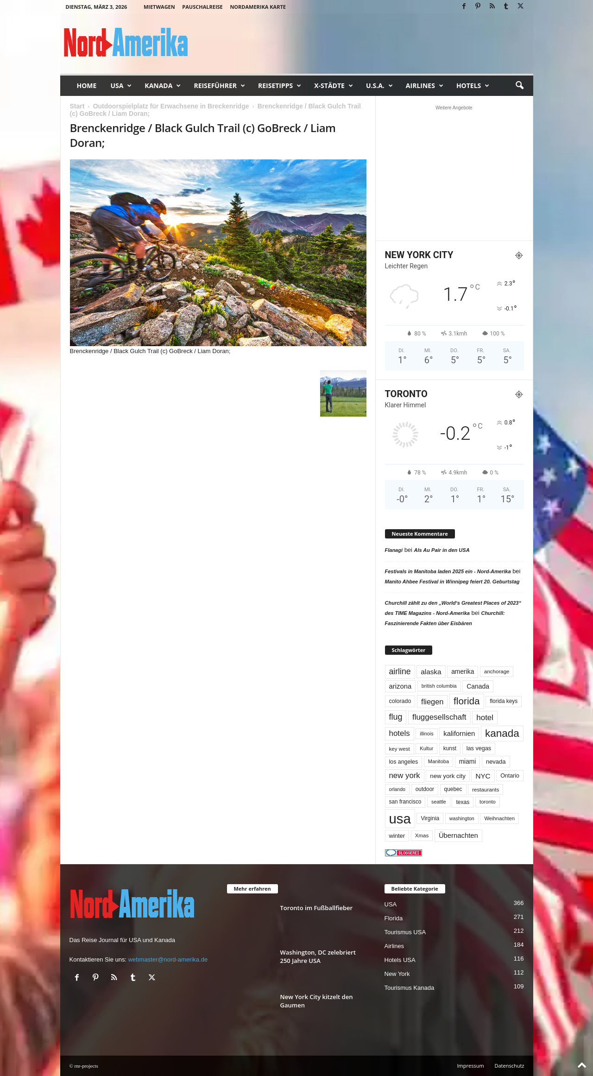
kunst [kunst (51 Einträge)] (449, 748)
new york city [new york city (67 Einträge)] (448, 775)
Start (77, 106)
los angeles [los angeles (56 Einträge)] (403, 762)
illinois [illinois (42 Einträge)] (426, 733)
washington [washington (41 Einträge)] (461, 818)
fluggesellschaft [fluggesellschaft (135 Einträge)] (439, 717)
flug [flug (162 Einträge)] (396, 717)
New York (397, 973)
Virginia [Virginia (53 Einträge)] (430, 818)
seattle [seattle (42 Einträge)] (438, 801)
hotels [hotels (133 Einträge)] (399, 733)
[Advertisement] (454, 173)
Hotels (472, 86)
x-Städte (333, 86)
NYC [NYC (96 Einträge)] (482, 776)
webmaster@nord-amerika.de (168, 959)
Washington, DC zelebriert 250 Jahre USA (318, 956)
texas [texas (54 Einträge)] (462, 802)
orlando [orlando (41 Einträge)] (397, 789)
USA (121, 86)
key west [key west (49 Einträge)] (399, 749)
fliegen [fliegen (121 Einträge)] (432, 701)
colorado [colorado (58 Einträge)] (400, 701)
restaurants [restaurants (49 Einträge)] (485, 789)
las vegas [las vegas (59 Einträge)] (479, 748)
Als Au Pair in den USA (442, 550)
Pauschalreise (202, 6)
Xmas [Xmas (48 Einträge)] (422, 835)
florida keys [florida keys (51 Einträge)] (503, 701)
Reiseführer (219, 86)
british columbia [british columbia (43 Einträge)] (439, 686)
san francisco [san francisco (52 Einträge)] (405, 801)
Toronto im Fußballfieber (316, 908)
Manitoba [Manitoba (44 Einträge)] (438, 761)
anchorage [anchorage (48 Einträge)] (496, 671)
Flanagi (394, 550)
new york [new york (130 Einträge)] (404, 775)
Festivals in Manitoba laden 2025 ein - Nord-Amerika (448, 571)
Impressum (470, 1065)
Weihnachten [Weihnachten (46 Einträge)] (499, 818)
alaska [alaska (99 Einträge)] (431, 672)
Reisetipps (279, 86)
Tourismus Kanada (410, 987)
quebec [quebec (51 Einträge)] (453, 789)
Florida (394, 918)
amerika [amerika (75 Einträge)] (462, 671)
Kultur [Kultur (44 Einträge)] (426, 748)
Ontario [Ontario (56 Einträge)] (509, 775)
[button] (519, 86)
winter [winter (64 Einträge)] (397, 835)
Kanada (163, 86)
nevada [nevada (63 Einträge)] (496, 761)
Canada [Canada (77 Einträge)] (478, 686)
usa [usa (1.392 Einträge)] (400, 818)
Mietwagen (159, 6)
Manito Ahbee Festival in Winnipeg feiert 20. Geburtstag (452, 581)
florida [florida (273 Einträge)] (466, 701)
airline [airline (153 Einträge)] (400, 671)
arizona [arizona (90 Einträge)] (400, 686)
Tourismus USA (405, 932)
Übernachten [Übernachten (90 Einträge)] (458, 835)
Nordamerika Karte (258, 6)
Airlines (424, 86)
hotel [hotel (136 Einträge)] (484, 717)
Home (87, 85)
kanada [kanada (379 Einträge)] (502, 733)
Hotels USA (400, 959)
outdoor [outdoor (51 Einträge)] (425, 789)
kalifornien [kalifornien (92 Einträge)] (459, 733)
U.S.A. (379, 86)
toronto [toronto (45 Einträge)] (487, 801)
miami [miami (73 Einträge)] (467, 761)
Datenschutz (509, 1065)
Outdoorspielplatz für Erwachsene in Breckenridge (171, 106)
